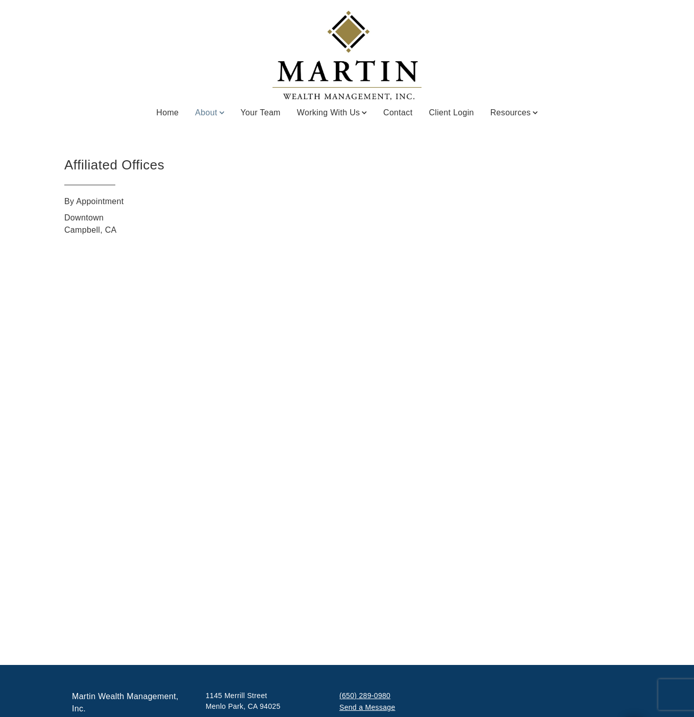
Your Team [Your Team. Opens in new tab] (260, 112)
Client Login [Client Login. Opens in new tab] (451, 112)
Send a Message (367, 707)
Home (167, 112)
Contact (397, 112)
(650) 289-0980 (364, 695)
